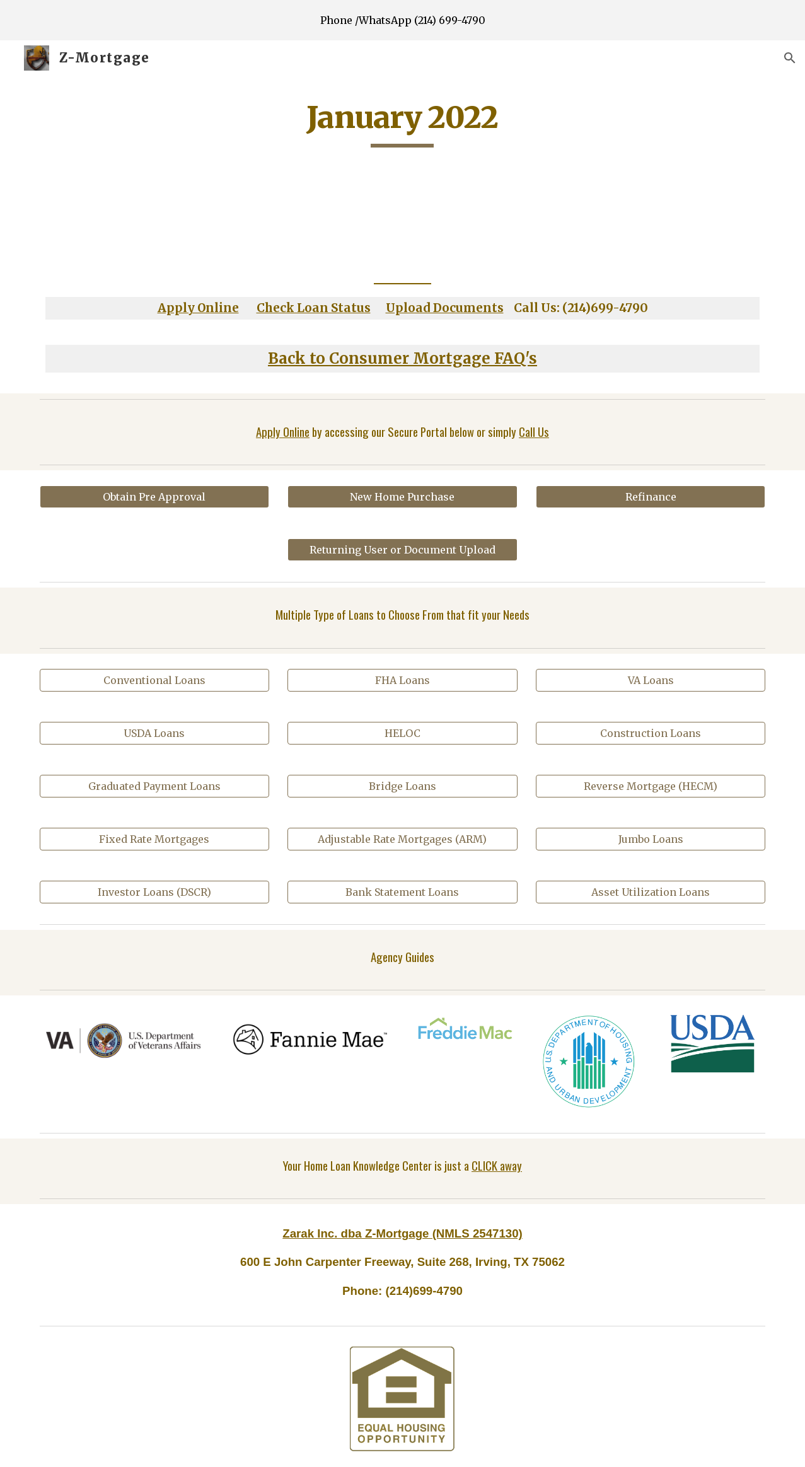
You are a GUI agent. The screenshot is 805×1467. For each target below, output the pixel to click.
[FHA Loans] (402, 680)
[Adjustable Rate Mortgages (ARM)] (402, 839)
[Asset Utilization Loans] (650, 892)
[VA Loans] (650, 680)
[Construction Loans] (650, 733)
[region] (402, 20)
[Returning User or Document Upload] (402, 550)
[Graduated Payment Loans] (154, 786)
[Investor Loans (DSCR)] (154, 892)
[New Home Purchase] (402, 497)
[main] (403, 123)
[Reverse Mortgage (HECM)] (650, 786)
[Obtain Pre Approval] (154, 497)
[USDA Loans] (154, 733)
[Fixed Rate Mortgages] (154, 839)
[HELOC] (402, 733)
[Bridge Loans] (402, 786)
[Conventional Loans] (154, 680)
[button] (790, 58)
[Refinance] (650, 497)
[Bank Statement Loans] (402, 892)
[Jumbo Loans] (650, 839)
